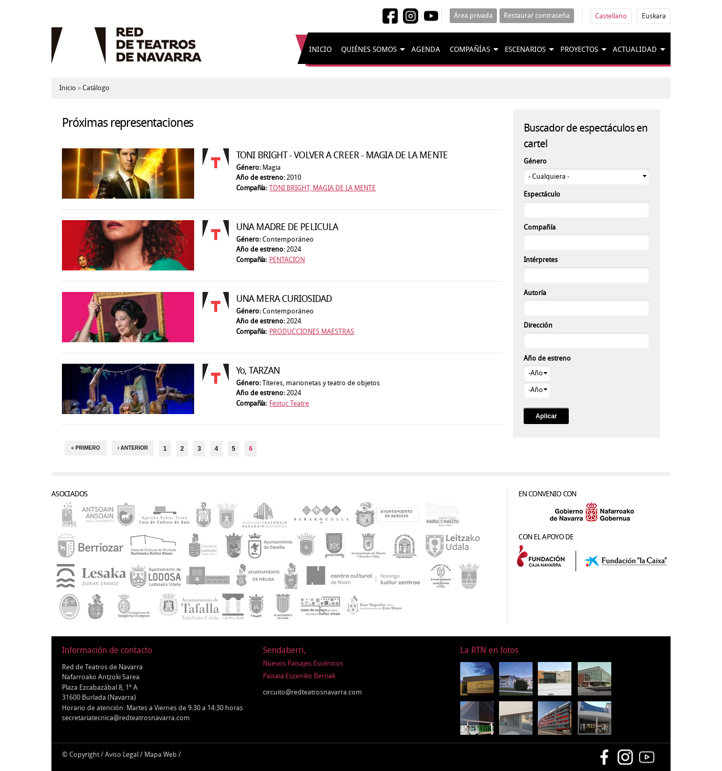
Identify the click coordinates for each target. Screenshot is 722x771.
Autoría (535, 293)
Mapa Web (160, 754)
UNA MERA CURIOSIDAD (284, 299)
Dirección (538, 325)
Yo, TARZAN (258, 370)
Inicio (320, 49)
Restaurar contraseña (537, 15)
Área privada (473, 15)
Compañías (470, 49)
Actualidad (635, 49)
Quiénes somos (369, 49)
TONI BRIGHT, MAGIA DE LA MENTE (322, 188)
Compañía (540, 227)
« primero (85, 448)
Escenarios (525, 49)
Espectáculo (542, 194)
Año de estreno (547, 358)
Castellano (611, 16)
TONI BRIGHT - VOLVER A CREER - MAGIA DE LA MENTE (342, 155)
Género (535, 161)
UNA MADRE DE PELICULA (287, 227)
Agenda (425, 49)
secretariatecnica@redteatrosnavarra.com (126, 718)
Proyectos (579, 49)
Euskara (654, 16)
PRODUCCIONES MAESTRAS (311, 331)
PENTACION (287, 260)
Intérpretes (541, 260)
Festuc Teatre (289, 403)
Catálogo (96, 88)
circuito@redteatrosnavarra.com (312, 692)
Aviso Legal (122, 754)
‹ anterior (133, 448)
